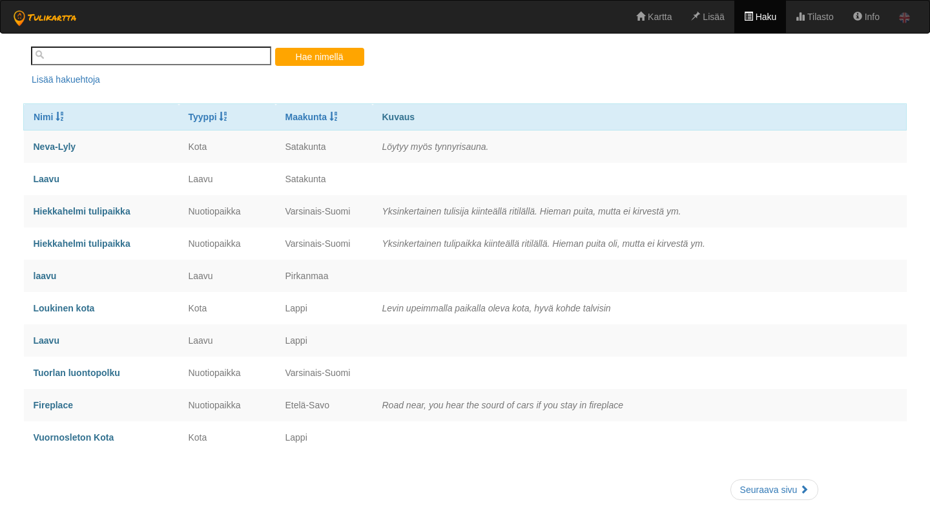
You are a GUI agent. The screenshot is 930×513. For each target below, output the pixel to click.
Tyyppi (209, 117)
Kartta (654, 17)
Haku (760, 17)
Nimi (49, 117)
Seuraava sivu (774, 490)
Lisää (707, 17)
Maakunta (311, 117)
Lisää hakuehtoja (66, 79)
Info (866, 17)
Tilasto (814, 17)
